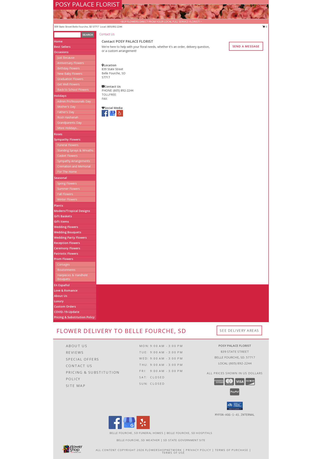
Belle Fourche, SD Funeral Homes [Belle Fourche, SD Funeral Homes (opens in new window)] (136, 433)
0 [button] (264, 26)
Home (58, 41)
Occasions (61, 52)
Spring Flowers (67, 183)
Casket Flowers (67, 156)
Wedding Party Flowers (70, 237)
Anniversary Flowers (70, 63)
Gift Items (61, 221)
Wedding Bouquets (67, 232)
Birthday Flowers (68, 68)
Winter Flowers (67, 199)
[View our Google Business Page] (112, 115)
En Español (62, 285)
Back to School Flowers (73, 90)
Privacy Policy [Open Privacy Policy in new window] (198, 450)
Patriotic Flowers (66, 253)
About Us (60, 296)
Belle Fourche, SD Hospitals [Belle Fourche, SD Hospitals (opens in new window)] (189, 433)
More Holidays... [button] (67, 128)
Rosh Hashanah (67, 117)
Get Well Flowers (68, 84)
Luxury (59, 301)
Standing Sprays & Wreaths (75, 150)
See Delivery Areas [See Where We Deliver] (239, 330)
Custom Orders (65, 306)
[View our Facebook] (105, 115)
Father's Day (65, 112)
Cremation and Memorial (74, 166)
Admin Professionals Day (74, 101)
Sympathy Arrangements (73, 161)
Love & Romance (65, 290)
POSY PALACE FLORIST (87, 4)
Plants (58, 205)
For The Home (67, 172)
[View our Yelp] (119, 115)
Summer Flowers (68, 189)
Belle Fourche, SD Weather (138, 440)
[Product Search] (67, 35)
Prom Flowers (63, 259)
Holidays (60, 96)
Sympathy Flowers (67, 139)
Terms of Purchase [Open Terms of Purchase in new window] (231, 450)
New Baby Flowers (69, 74)
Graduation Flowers (70, 79)
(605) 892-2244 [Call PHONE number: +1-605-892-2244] (123, 90)
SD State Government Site (184, 440)
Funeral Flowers (67, 145)
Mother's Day (66, 107)
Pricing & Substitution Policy (74, 317)
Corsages (63, 264)
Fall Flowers (65, 194)
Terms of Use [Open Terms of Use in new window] (173, 452)
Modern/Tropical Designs (72, 211)
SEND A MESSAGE (246, 46)
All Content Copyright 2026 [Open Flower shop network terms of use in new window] (120, 450)
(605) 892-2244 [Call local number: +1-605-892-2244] (114, 26)
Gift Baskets (63, 216)
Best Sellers (62, 47)
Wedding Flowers (66, 227)
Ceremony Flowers (67, 248)
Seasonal (60, 178)
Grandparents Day (69, 123)
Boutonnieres (66, 270)
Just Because (66, 58)
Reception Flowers (67, 243)
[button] (235, 406)
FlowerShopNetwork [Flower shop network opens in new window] (163, 450)
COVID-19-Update (66, 312)
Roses (58, 134)
